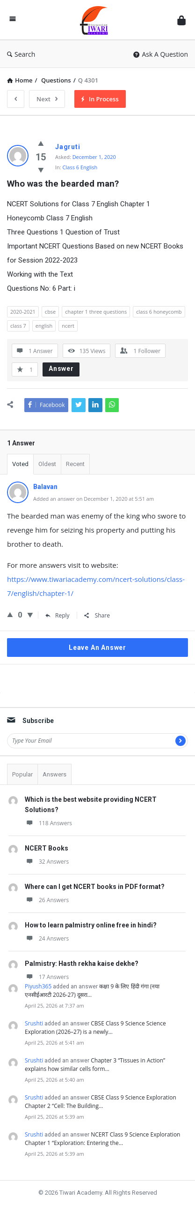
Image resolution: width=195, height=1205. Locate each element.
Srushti (34, 1023)
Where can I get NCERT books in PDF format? (95, 886)
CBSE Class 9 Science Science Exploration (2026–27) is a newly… (95, 1027)
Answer (61, 368)
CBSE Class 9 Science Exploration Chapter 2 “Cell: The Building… (100, 1101)
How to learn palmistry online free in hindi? (91, 925)
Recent (75, 463)
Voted (20, 463)
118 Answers (48, 823)
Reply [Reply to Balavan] (57, 615)
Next (47, 99)
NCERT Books (46, 848)
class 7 (18, 325)
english (44, 325)
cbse (50, 311)
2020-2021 (23, 311)
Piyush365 (38, 986)
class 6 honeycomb (158, 311)
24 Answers (47, 938)
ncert (68, 325)
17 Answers (47, 977)
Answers (54, 774)
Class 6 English (80, 167)
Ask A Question (160, 54)
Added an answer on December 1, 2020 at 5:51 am (93, 498)
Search (21, 54)
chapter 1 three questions (96, 311)
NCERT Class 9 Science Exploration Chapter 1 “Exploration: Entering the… (102, 1138)
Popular (22, 774)
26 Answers (47, 900)
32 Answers (47, 862)
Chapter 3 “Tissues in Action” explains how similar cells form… (95, 1064)
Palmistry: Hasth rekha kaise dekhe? (81, 963)
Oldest (47, 463)
